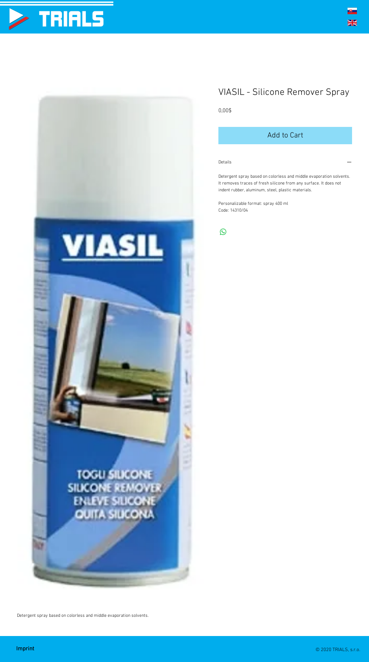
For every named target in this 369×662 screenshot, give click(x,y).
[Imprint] (25, 649)
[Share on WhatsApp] (223, 231)
